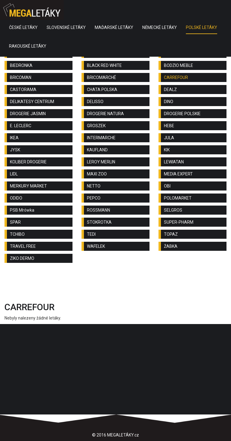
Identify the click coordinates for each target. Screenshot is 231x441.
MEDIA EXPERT (178, 174)
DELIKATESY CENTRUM (32, 101)
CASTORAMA (23, 89)
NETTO (93, 186)
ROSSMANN (98, 210)
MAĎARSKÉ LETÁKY (114, 27)
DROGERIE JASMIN (28, 113)
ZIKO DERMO (22, 258)
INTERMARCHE (101, 137)
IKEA (14, 137)
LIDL (14, 174)
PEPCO (93, 198)
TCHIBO (17, 234)
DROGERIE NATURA (105, 113)
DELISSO (95, 101)
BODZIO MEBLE (178, 65)
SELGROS (173, 210)
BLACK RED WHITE (104, 65)
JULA (169, 137)
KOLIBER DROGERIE (28, 161)
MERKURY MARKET (28, 186)
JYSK (15, 149)
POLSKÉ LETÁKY (201, 27)
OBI (167, 186)
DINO (168, 101)
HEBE (169, 125)
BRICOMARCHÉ (101, 77)
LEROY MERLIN (101, 161)
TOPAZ (171, 234)
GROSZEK (96, 125)
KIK (167, 149)
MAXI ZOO (97, 174)
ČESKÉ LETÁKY (23, 27)
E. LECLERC (20, 125)
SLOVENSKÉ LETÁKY (66, 27)
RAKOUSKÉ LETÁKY (27, 46)
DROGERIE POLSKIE (182, 113)
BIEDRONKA (21, 65)
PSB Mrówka (22, 210)
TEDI (91, 234)
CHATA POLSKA (102, 89)
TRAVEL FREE (23, 246)
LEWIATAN (174, 161)
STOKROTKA (99, 222)
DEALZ (170, 89)
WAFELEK (96, 246)
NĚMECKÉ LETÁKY (159, 27)
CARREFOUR (176, 77)
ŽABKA (170, 246)
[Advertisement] (115, 284)
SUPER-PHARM (178, 222)
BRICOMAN (20, 77)
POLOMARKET (178, 198)
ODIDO (16, 198)
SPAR (15, 222)
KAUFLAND (97, 149)
